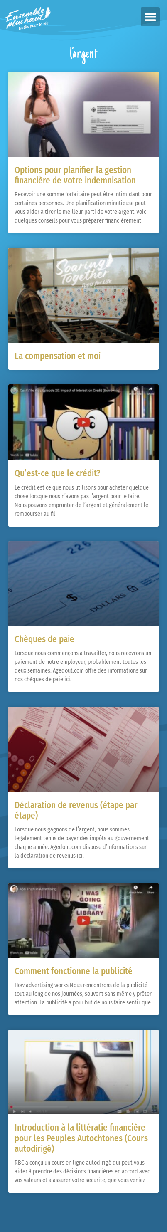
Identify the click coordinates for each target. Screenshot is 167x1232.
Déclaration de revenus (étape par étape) (76, 810)
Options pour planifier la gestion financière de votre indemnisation (75, 175)
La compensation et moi (58, 356)
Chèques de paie (44, 639)
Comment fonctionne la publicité (74, 971)
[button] (150, 16)
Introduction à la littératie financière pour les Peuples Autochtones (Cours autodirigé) (81, 1138)
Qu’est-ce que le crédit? (57, 473)
